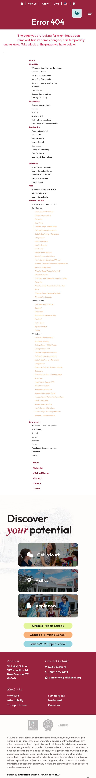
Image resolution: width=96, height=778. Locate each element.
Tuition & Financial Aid (41, 120)
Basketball (39, 312)
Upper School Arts (40, 197)
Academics (34, 127)
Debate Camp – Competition (46, 230)
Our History (37, 90)
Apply (45, 3)
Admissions (34, 101)
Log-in (35, 444)
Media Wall (55, 700)
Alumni (35, 433)
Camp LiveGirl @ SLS (43, 215)
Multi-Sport (39, 323)
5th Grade (36, 134)
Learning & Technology (42, 157)
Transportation (16, 705)
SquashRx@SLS (41, 326)
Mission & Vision (39, 71)
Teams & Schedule (40, 178)
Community (34, 422)
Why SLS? (36, 86)
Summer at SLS (37, 200)
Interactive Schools (28, 774)
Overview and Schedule (44, 212)
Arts (31, 185)
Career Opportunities (41, 94)
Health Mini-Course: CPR (44, 382)
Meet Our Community (41, 79)
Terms (34, 488)
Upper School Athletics (42, 171)
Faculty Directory (39, 97)
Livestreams (37, 182)
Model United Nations (43, 252)
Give (56, 3)
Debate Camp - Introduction (46, 226)
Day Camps (37, 208)
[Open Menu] (90, 13)
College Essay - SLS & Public (46, 345)
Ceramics (38, 219)
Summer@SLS (56, 695)
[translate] (66, 4)
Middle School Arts (40, 193)
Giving (35, 437)
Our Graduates (38, 153)
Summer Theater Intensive (45, 415)
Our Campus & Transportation (45, 123)
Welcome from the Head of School (47, 68)
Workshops (37, 334)
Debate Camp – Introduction (46, 352)
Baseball (38, 308)
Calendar (36, 451)
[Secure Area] (22, 3)
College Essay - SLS (42, 349)
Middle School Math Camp (45, 393)
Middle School (38, 138)
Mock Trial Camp (41, 400)
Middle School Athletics (42, 174)
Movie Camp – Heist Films (44, 256)
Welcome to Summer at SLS (44, 204)
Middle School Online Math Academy (49, 397)
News (34, 462)
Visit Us (32, 3)
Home (32, 60)
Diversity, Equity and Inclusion (45, 83)
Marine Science (41, 245)
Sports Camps (38, 300)
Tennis (37, 330)
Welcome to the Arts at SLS (44, 189)
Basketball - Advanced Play (45, 315)
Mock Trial (39, 249)
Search (35, 483)
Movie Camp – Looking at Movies (47, 260)
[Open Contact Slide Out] (77, 13)
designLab (36, 146)
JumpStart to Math (42, 386)
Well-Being (37, 429)
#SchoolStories (39, 473)
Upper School (38, 142)
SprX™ (56, 774)
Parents (35, 440)
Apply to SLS (37, 116)
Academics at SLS (40, 131)
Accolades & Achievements (44, 448)
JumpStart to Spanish (43, 389)
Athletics (33, 163)
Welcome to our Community (44, 425)
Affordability (15, 700)
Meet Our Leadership (41, 75)
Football (38, 319)
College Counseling (40, 149)
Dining (34, 455)
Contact (35, 478)
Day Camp (39, 223)
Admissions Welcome (41, 105)
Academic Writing (42, 341)
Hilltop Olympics (41, 241)
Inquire (35, 109)
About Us (33, 64)
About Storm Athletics (41, 167)
